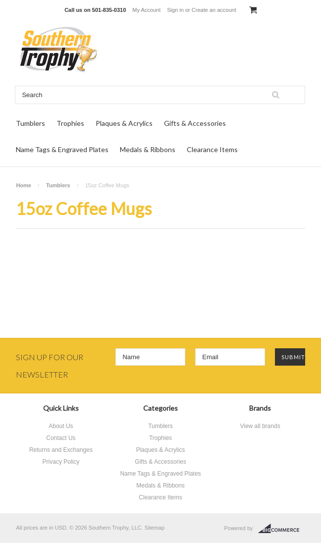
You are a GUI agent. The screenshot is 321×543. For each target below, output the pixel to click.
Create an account (214, 10)
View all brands (260, 426)
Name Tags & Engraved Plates (62, 149)
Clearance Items (212, 149)
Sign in (175, 10)
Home (23, 185)
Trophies (70, 123)
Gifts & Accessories (195, 123)
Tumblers (30, 123)
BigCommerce (281, 528)
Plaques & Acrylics (124, 123)
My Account (146, 10)
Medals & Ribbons (147, 149)
